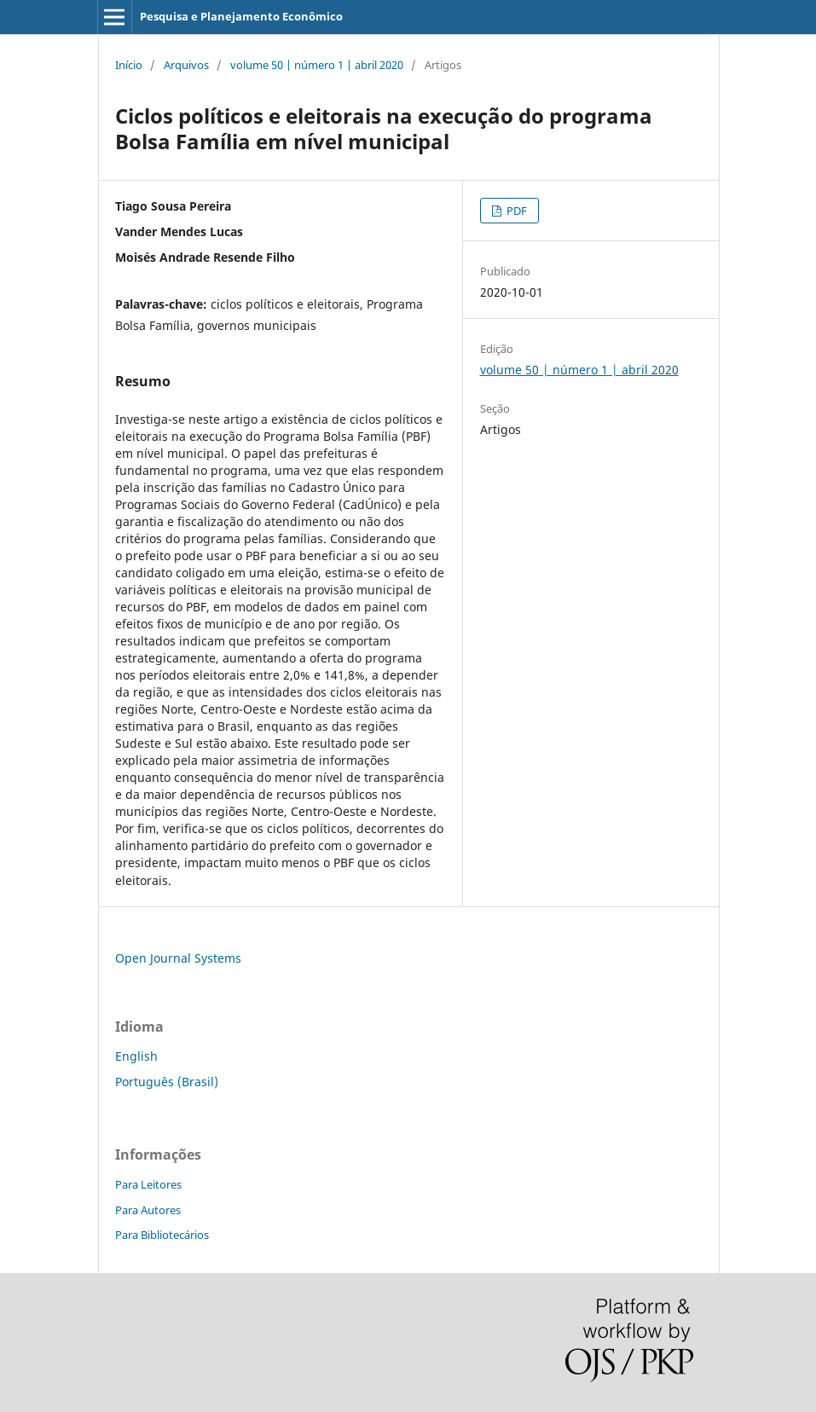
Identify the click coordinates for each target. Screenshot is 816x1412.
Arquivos (186, 64)
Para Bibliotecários (162, 1234)
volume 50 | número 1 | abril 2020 (316, 64)
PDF (515, 210)
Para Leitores (148, 1184)
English (136, 1056)
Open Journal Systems (178, 958)
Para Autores (148, 1210)
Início (128, 64)
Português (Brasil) (166, 1081)
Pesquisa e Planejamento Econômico (241, 16)
